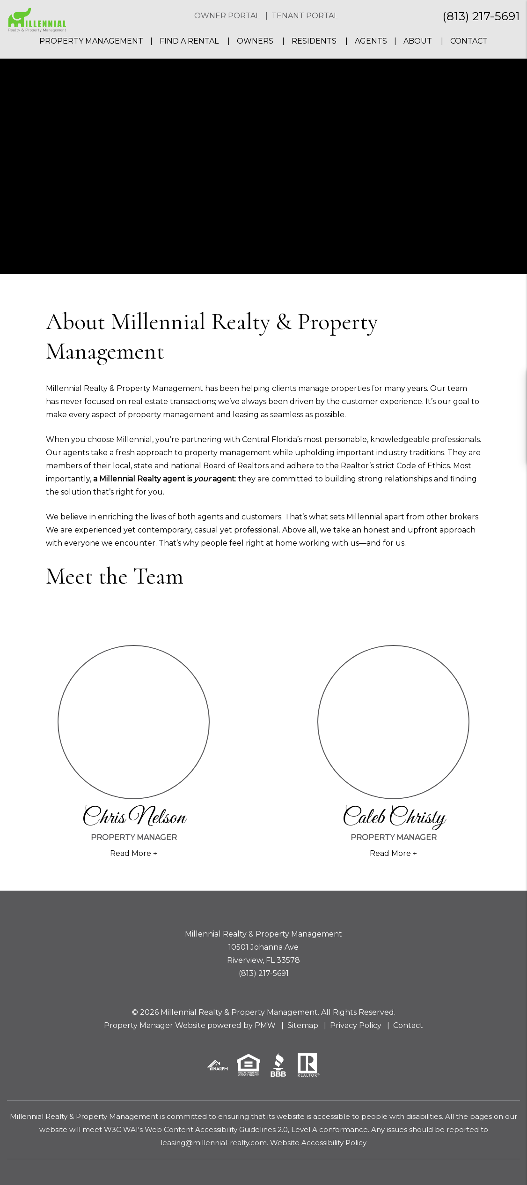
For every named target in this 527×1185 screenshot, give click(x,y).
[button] (511, 383)
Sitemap (302, 1025)
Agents (371, 41)
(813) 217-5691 (481, 16)
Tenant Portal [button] (304, 15)
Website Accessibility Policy (318, 1142)
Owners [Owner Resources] (255, 41)
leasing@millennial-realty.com (214, 1142)
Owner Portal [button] (227, 15)
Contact (469, 41)
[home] (36, 19)
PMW (265, 1025)
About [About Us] (417, 41)
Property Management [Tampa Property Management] (91, 41)
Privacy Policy (355, 1025)
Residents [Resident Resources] (314, 41)
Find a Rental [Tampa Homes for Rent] (190, 41)
